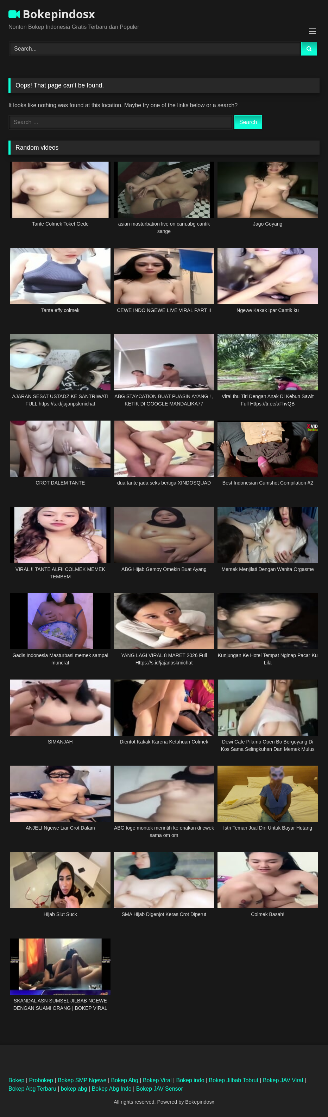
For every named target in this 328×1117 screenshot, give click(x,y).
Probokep (41, 1080)
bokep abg (74, 1089)
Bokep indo (190, 1080)
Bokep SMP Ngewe (82, 1080)
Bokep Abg (124, 1080)
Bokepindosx (51, 13)
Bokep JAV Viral (283, 1080)
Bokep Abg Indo (112, 1089)
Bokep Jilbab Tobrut (233, 1080)
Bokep (16, 1080)
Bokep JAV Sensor (159, 1089)
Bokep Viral (157, 1080)
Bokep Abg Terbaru (32, 1089)
